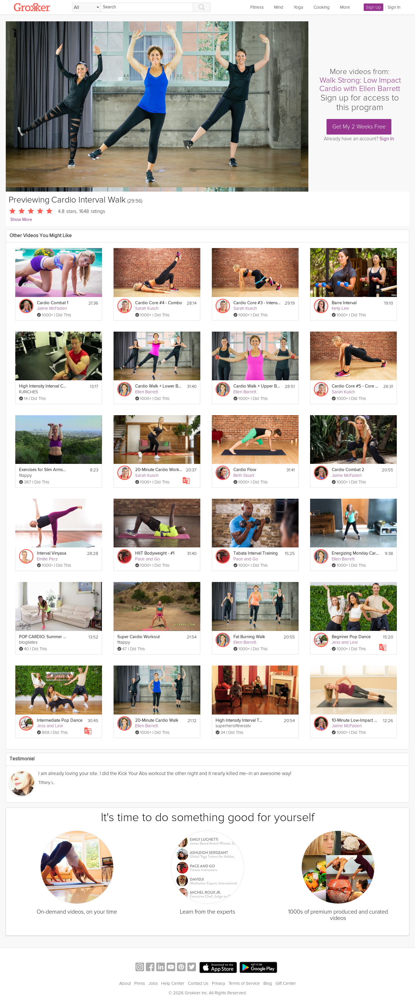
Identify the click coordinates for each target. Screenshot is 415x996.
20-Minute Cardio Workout (158, 470)
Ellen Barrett (146, 391)
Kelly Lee (340, 308)
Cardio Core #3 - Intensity (257, 303)
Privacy (218, 976)
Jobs (153, 976)
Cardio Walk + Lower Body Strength (159, 386)
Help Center (172, 976)
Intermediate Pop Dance (59, 720)
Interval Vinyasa (51, 553)
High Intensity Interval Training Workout (239, 720)
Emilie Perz (47, 559)
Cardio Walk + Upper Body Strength (257, 386)
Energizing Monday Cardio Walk (355, 553)
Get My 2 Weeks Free (359, 126)
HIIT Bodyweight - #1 (154, 553)
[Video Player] (157, 106)
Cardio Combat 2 (348, 470)
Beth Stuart (243, 475)
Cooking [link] (322, 7)
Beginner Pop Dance (351, 637)
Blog (267, 976)
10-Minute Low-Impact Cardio (355, 720)
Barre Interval (344, 303)
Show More (21, 220)
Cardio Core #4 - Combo (158, 303)
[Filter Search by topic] (86, 7)
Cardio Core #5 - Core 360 (355, 386)
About (125, 976)
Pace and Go (147, 559)
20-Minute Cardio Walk (156, 720)
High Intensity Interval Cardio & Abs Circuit (43, 386)
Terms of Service (244, 976)
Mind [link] (278, 7)
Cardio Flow (244, 470)
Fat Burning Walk (249, 637)
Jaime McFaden (52, 308)
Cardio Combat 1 (52, 303)
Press (139, 976)
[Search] (147, 7)
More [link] (345, 7)
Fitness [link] (257, 7)
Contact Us (198, 976)
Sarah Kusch (147, 308)
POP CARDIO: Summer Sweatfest (43, 637)
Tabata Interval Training (255, 553)
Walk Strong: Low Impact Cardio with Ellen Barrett (360, 84)
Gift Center (286, 976)
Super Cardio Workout (138, 637)
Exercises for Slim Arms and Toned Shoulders (43, 470)
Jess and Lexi (345, 642)
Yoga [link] (298, 7)
